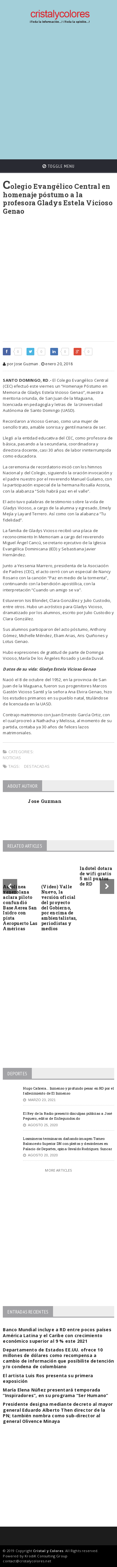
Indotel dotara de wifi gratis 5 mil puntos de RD (96, 876)
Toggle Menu (58, 166)
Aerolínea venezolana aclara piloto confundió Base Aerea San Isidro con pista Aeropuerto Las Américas (20, 907)
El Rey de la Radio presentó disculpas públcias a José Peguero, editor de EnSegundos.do (67, 1116)
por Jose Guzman (20, 364)
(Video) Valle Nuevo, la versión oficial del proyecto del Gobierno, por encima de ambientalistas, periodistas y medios (59, 907)
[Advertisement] (58, 92)
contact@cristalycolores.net (27, 1561)
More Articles (58, 1170)
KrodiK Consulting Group (46, 1556)
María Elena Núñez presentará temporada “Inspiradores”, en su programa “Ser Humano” (55, 1392)
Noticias (12, 757)
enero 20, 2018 (57, 364)
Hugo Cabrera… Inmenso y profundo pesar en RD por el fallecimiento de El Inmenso (68, 1091)
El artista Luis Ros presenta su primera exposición (48, 1378)
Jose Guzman (44, 801)
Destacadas (37, 766)
